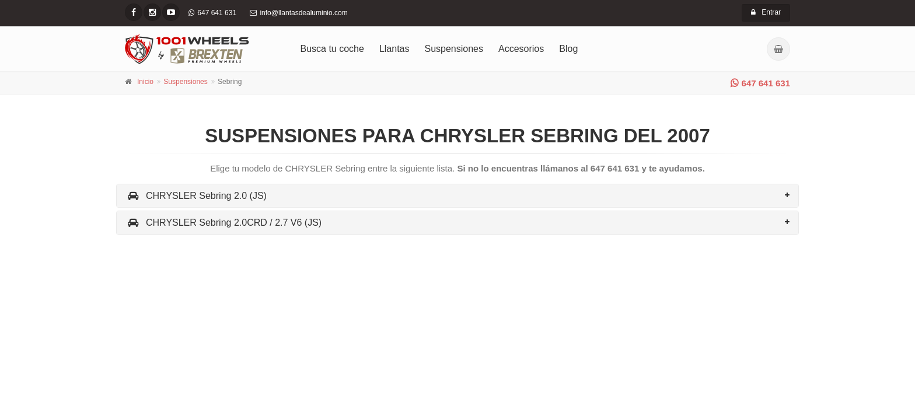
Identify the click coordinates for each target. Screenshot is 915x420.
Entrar (766, 12)
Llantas (394, 49)
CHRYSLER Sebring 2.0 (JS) (196, 196)
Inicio (145, 82)
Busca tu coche (332, 49)
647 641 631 (760, 83)
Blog (568, 49)
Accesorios (521, 49)
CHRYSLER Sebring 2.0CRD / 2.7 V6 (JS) (223, 223)
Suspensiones (454, 49)
